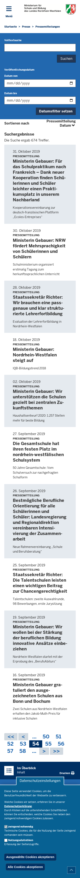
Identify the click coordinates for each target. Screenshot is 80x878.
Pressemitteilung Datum (61, 123)
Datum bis (10, 93)
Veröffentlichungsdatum (19, 69)
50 (46, 736)
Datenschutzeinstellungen (40, 781)
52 (10, 744)
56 (61, 744)
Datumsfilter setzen (56, 111)
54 (35, 744)
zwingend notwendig (20, 826)
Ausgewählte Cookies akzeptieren (30, 857)
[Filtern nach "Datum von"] (40, 83)
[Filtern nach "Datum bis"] (40, 100)
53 (23, 744)
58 (22, 751)
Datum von (10, 76)
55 (48, 744)
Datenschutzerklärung (18, 806)
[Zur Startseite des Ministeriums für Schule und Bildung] (50, 9)
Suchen (66, 58)
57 (10, 751)
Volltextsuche (13, 40)
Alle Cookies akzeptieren (25, 867)
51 (58, 736)
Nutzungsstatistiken (20, 840)
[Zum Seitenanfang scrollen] (71, 870)
